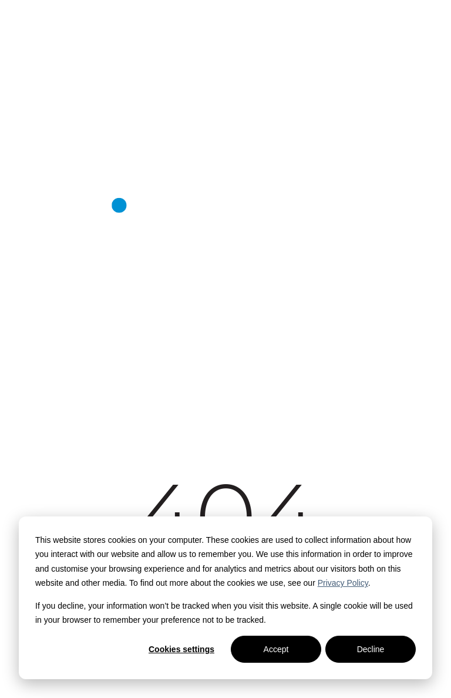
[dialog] (225, 597)
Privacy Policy (343, 583)
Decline (371, 649)
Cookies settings (181, 649)
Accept (276, 649)
